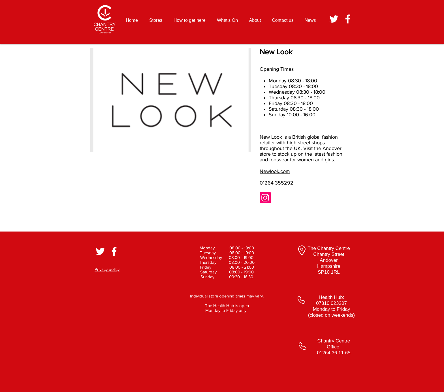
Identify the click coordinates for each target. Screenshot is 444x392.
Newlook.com (275, 171)
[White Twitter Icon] (334, 19)
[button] (170, 100)
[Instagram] (265, 197)
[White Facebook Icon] (348, 19)
